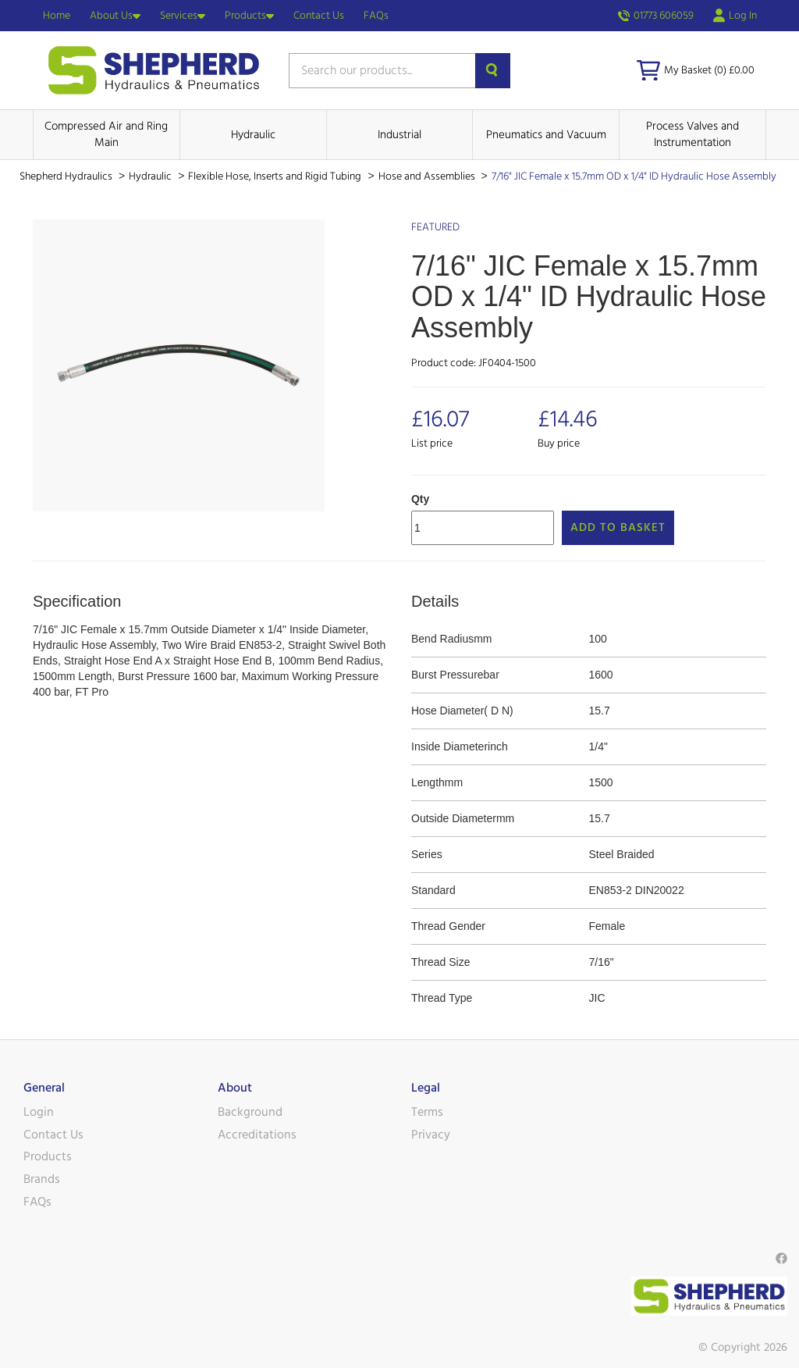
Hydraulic (253, 135)
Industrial (399, 135)
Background (250, 1112)
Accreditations (257, 1134)
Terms (427, 1112)
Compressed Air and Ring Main (106, 134)
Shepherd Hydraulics (67, 176)
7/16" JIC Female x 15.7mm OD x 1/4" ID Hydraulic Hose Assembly (634, 176)
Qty (420, 499)
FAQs (376, 15)
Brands (41, 1179)
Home (56, 15)
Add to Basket (618, 527)
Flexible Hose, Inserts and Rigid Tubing (276, 176)
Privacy (430, 1134)
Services (182, 15)
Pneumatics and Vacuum (546, 135)
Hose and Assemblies (428, 176)
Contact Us (318, 15)
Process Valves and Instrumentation (692, 134)
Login (38, 1112)
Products (249, 15)
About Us (115, 15)
